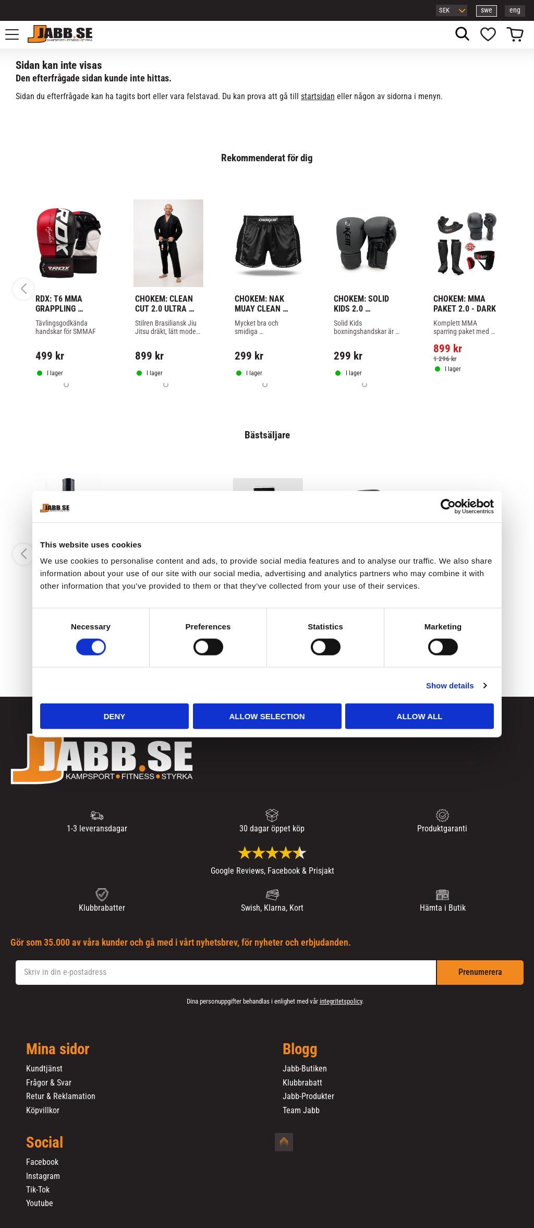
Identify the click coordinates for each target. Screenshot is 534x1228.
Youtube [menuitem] (39, 1203)
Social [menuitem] (44, 1143)
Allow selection (267, 716)
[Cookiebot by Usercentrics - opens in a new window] (448, 506)
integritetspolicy (341, 1001)
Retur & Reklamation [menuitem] (60, 1096)
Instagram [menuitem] (43, 1176)
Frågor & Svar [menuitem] (48, 1083)
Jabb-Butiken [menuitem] (305, 1069)
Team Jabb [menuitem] (301, 1110)
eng (514, 10)
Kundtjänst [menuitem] (44, 1069)
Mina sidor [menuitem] (58, 1049)
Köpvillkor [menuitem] (42, 1110)
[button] (17, 34)
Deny (115, 716)
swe (486, 10)
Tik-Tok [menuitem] (38, 1190)
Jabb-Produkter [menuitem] (308, 1096)
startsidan (318, 96)
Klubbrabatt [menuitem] (302, 1083)
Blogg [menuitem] (300, 1049)
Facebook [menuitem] (42, 1162)
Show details (450, 685)
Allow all (420, 716)
